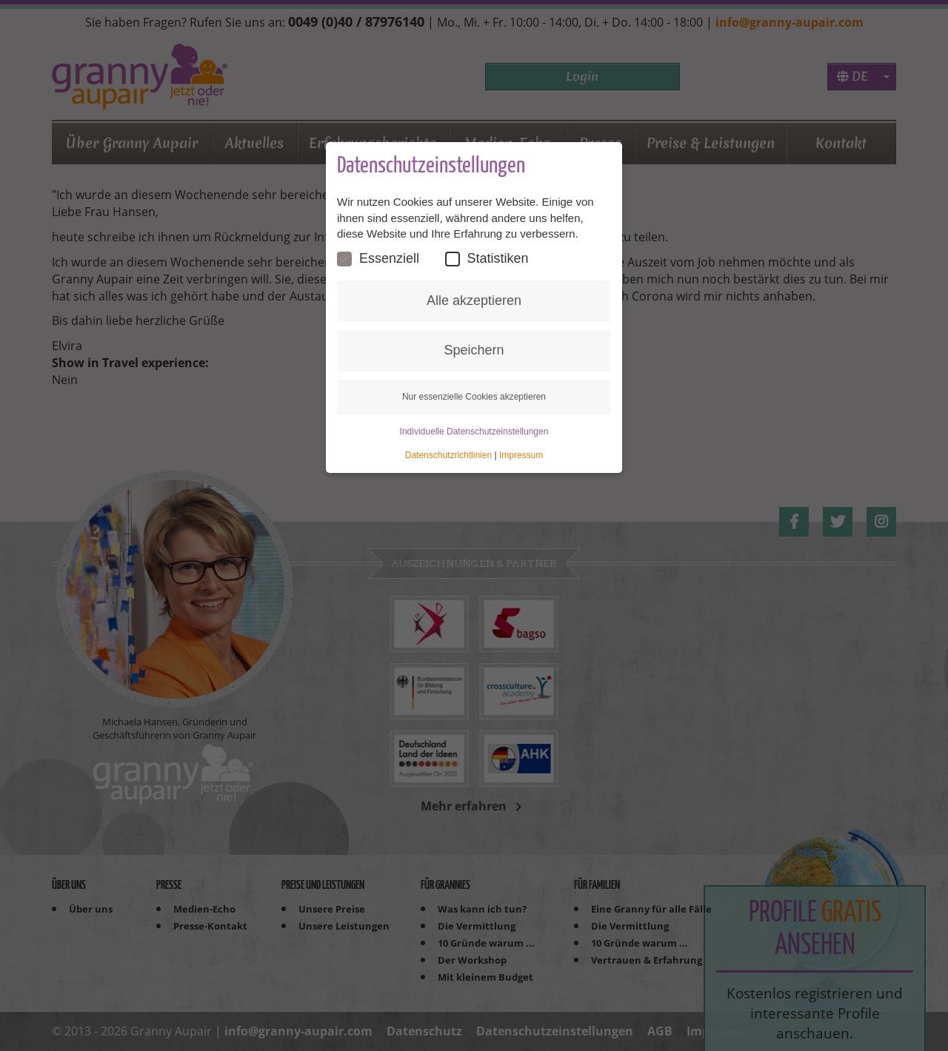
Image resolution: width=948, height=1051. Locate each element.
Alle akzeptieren (474, 300)
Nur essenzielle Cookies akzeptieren (474, 397)
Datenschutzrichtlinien (448, 455)
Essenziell (378, 258)
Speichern (474, 350)
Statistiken (487, 258)
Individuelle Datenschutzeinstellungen (474, 431)
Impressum (521, 455)
